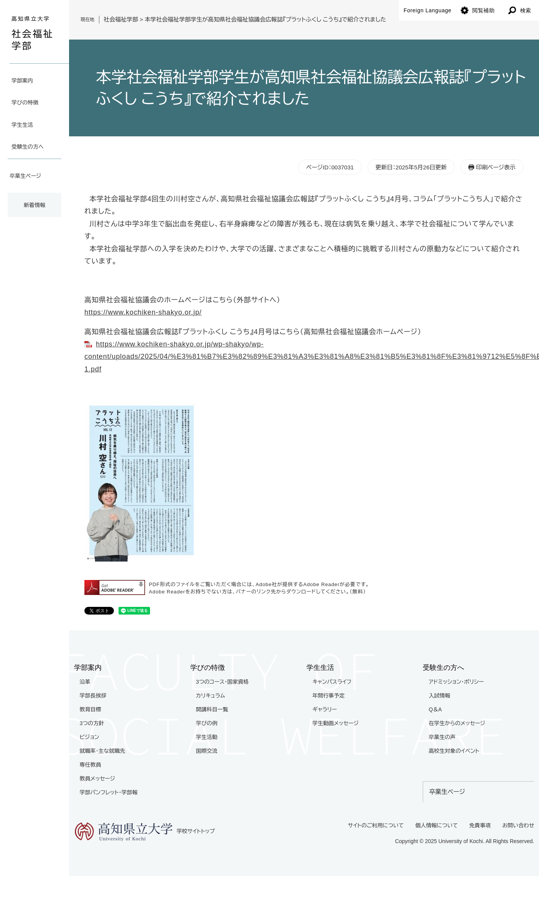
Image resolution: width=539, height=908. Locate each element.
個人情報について (436, 825)
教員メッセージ (97, 778)
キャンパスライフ (331, 682)
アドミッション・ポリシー (456, 682)
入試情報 (439, 696)
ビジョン (89, 737)
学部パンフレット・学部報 (109, 792)
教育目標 (90, 709)
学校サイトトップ (144, 832)
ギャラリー (324, 709)
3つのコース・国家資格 (222, 682)
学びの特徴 (25, 102)
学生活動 (207, 737)
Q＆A (435, 709)
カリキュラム (210, 696)
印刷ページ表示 (496, 167)
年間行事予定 (328, 696)
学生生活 (22, 125)
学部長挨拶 (93, 696)
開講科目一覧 (212, 709)
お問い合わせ (518, 825)
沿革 (85, 682)
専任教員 (90, 765)
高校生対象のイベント (454, 751)
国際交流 (207, 751)
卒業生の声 (442, 737)
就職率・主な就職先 (102, 751)
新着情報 (34, 205)
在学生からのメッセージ (457, 723)
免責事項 (480, 825)
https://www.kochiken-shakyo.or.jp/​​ (143, 312)
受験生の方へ (28, 147)
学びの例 (207, 723)
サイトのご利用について (376, 825)
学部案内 (22, 81)
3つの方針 (92, 723)
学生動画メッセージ (335, 723)
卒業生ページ (25, 176)
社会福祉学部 (121, 19)
